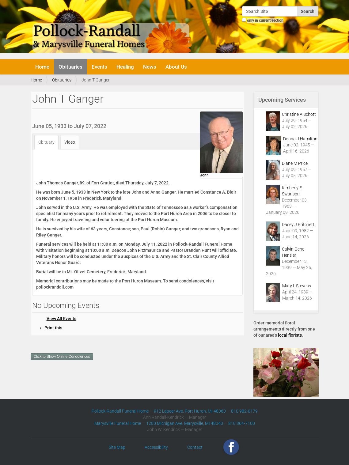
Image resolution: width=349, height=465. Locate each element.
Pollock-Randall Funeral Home (120, 411)
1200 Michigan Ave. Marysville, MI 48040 (184, 423)
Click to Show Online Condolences (62, 356)
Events (99, 67)
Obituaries (70, 67)
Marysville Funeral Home (117, 423)
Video (69, 142)
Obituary (46, 142)
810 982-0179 (244, 411)
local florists (290, 335)
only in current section (265, 20)
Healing (125, 67)
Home (42, 67)
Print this (53, 327)
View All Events (61, 318)
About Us (176, 67)
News (149, 67)
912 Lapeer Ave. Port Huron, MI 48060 (190, 411)
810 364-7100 (241, 423)
